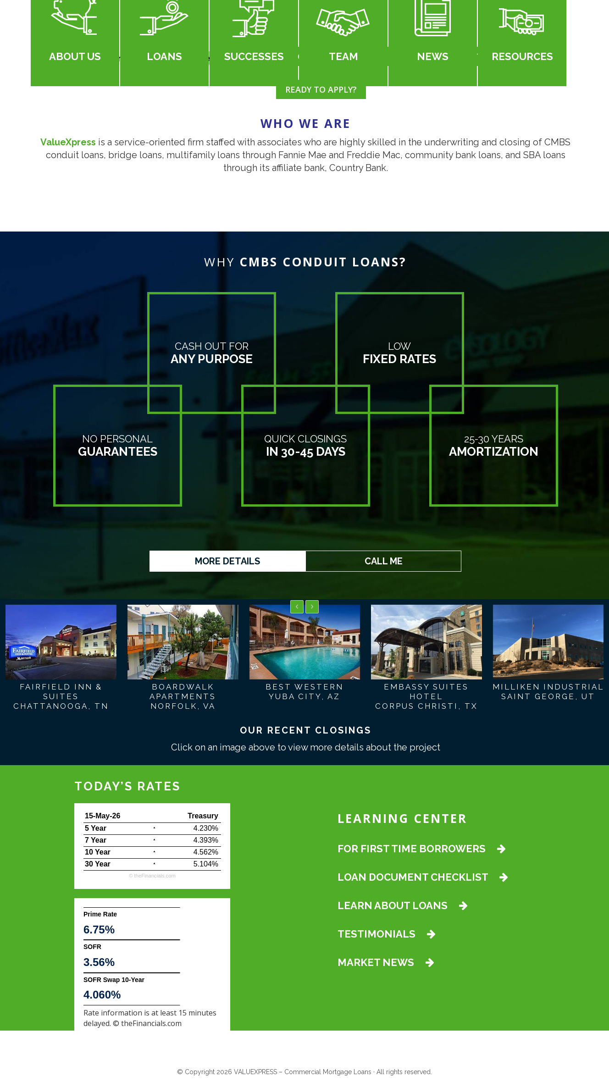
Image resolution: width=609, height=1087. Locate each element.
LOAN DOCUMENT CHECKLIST (423, 879)
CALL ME (384, 561)
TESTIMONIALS (387, 936)
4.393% (206, 842)
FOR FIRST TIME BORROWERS (422, 850)
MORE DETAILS (227, 561)
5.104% (206, 866)
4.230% (206, 830)
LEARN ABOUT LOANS (403, 907)
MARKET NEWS (386, 964)
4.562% (206, 854)
